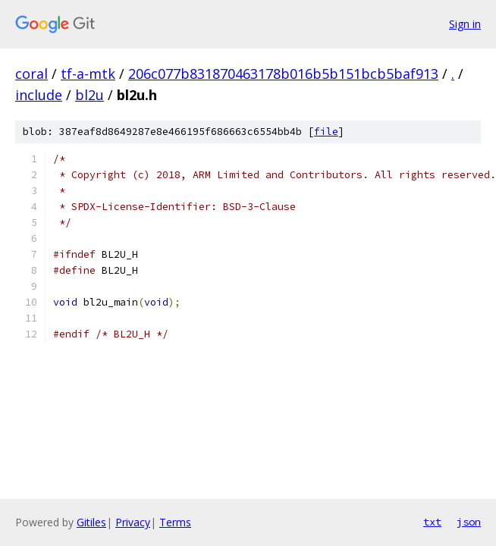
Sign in (465, 24)
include (38, 95)
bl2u (89, 95)
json (469, 522)
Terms (175, 522)
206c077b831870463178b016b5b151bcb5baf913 (283, 73)
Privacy (132, 522)
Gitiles (91, 522)
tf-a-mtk (88, 73)
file (326, 131)
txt (432, 522)
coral (31, 73)
